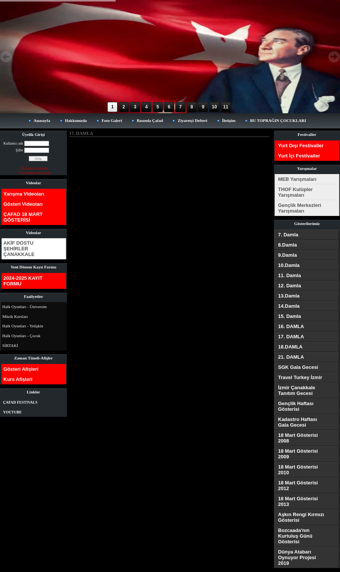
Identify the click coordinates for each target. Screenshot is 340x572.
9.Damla (287, 255)
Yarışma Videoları (23, 194)
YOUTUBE (12, 412)
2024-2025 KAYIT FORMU (23, 281)
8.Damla (287, 245)
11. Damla (289, 275)
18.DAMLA (290, 347)
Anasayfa (42, 120)
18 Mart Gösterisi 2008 (298, 438)
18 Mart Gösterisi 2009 (298, 453)
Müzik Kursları (15, 316)
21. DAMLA (291, 357)
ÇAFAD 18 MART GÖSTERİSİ (23, 217)
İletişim (228, 120)
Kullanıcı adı (13, 143)
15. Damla (289, 316)
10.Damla (289, 265)
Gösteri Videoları (23, 204)
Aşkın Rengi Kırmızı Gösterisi (301, 517)
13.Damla (289, 296)
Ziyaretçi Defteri (192, 120)
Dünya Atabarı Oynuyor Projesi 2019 (297, 557)
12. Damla (289, 285)
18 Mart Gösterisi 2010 (298, 469)
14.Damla (289, 306)
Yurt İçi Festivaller (299, 156)
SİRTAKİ (10, 345)
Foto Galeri (112, 120)
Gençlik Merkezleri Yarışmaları (299, 208)
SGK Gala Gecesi (298, 367)
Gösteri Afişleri (21, 369)
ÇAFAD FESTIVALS (20, 402)
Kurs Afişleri (17, 379)
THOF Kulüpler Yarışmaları (295, 192)
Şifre (19, 150)
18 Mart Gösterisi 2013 (298, 501)
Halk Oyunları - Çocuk (21, 335)
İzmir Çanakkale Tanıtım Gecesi (296, 390)
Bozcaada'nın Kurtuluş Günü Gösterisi (295, 535)
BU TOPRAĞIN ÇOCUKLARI (278, 120)
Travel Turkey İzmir (300, 377)
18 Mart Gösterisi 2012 (298, 485)
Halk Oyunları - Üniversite (24, 306)
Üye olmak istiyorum (35, 173)
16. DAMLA (291, 326)
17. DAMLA (291, 336)
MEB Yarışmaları (297, 179)
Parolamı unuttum (34, 168)
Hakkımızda (76, 120)
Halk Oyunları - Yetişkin (22, 326)
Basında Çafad (150, 120)
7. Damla (288, 234)
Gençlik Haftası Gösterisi (296, 406)
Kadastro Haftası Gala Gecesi (297, 422)
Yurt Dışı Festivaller (301, 145)
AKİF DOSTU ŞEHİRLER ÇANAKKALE (18, 248)
